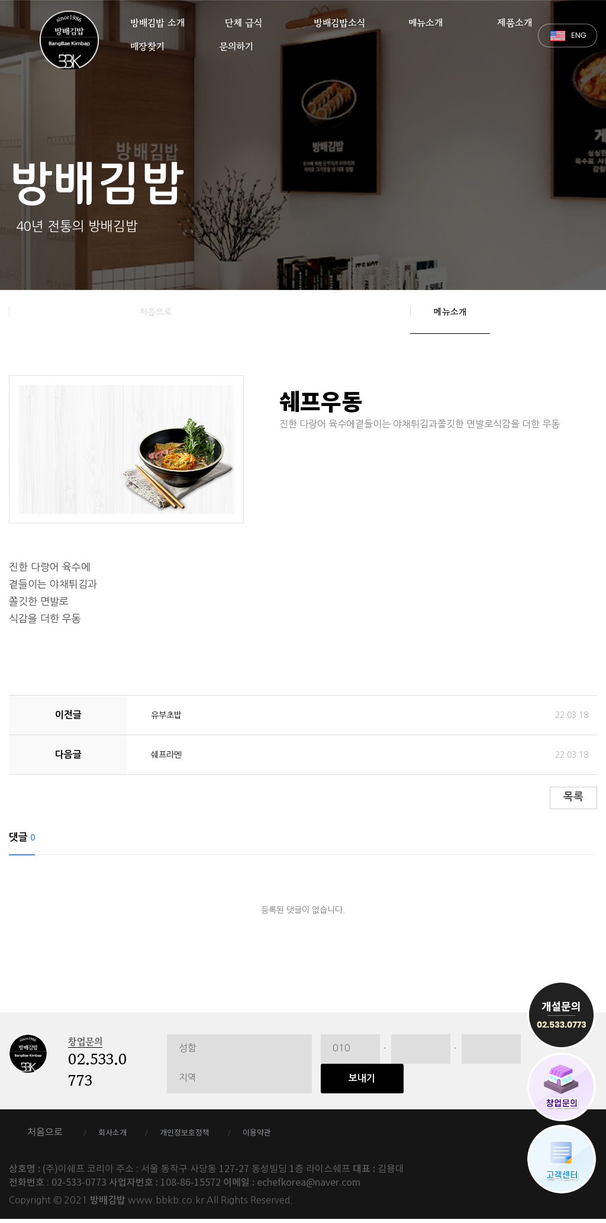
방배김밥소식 (339, 19)
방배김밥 (69, 40)
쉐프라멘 (168, 754)
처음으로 (156, 311)
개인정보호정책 (205, 1136)
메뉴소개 (425, 19)
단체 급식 (243, 19)
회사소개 (118, 1136)
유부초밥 (168, 714)
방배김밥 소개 (157, 19)
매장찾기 (147, 43)
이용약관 (292, 1136)
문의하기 (236, 43)
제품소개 (514, 19)
